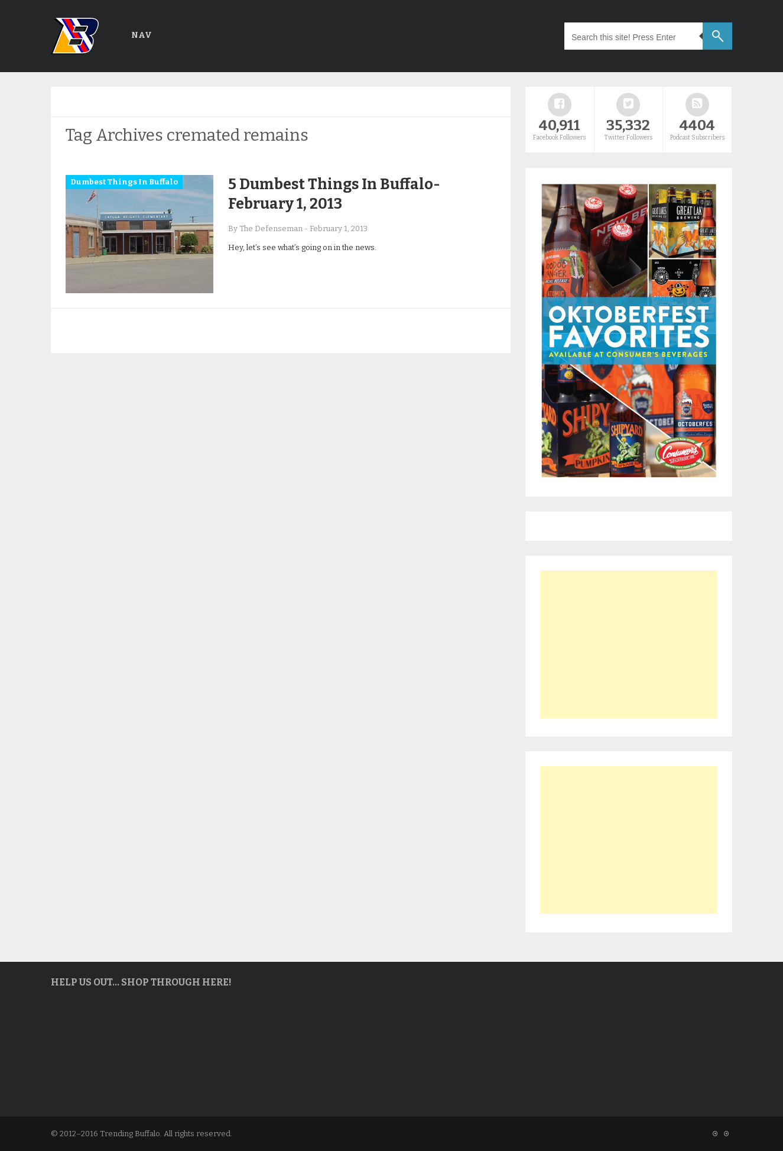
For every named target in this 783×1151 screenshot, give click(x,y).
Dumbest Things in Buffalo (124, 181)
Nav (141, 35)
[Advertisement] (628, 644)
